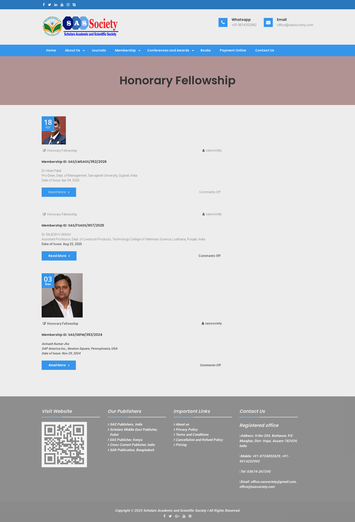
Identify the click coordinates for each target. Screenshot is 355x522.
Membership (125, 50)
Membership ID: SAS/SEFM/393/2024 (72, 334)
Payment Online (233, 50)
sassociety (214, 150)
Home (51, 50)
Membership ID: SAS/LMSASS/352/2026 (74, 161)
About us (182, 426)
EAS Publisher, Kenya (126, 441)
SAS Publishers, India (126, 426)
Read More (57, 192)
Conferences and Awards (168, 50)
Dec (48, 281)
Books (206, 50)
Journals (98, 50)
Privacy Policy (187, 431)
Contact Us (264, 50)
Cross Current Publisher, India (132, 446)
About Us (72, 50)
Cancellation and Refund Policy (199, 441)
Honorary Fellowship (62, 150)
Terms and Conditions (192, 436)
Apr (48, 124)
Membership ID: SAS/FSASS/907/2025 (73, 225)
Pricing (181, 446)
